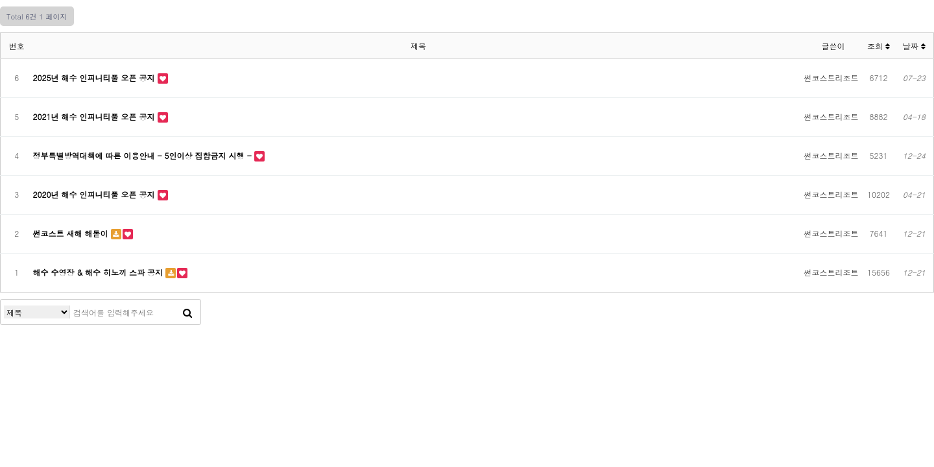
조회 (878, 45)
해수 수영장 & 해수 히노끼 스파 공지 (99, 272)
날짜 (914, 45)
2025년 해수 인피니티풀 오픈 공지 (95, 77)
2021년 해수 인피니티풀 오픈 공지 (95, 116)
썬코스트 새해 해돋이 (72, 233)
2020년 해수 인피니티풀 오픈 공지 (95, 194)
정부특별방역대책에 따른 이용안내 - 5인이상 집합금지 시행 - (143, 155)
